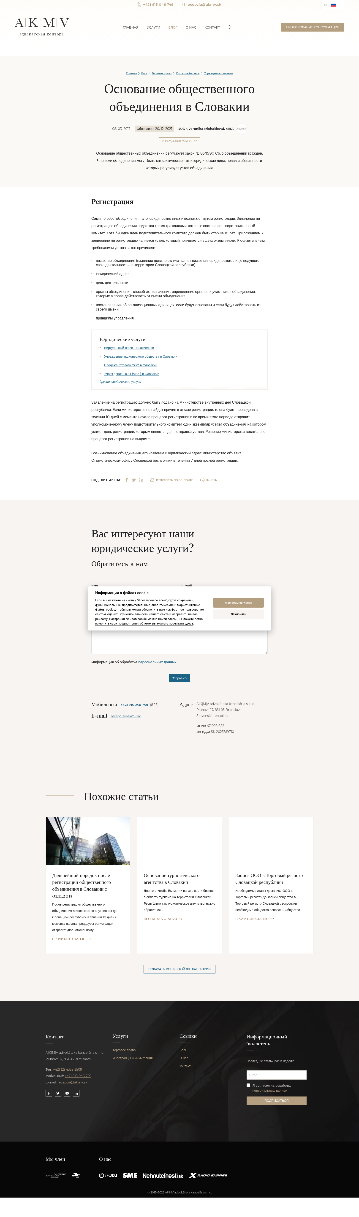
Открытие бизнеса (187, 73)
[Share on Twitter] (134, 481)
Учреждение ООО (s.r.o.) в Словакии (131, 374)
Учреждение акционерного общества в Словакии (140, 356)
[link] (230, 27)
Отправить (179, 679)
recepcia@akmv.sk (201, 4)
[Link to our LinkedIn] (76, 1094)
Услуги (153, 27)
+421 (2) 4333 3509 (67, 1071)
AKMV (42, 27)
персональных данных (157, 663)
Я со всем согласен (238, 602)
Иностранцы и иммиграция (133, 1062)
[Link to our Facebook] (49, 1094)
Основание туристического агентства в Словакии (172, 879)
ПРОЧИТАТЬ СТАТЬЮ (71, 940)
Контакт (212, 27)
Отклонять (238, 614)
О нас (191, 27)
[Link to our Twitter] (58, 1094)
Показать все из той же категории (179, 970)
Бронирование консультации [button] (313, 27)
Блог (172, 27)
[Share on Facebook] (127, 481)
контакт (185, 1070)
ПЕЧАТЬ (208, 481)
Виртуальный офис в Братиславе (129, 348)
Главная (131, 27)
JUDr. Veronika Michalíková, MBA (206, 129)
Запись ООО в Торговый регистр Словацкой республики (270, 879)
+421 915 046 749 (155, 4)
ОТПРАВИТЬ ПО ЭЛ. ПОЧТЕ (171, 481)
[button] (332, 4)
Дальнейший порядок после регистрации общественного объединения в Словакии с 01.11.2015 (82, 886)
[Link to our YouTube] (67, 1094)
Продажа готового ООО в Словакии (130, 365)
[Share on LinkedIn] (141, 481)
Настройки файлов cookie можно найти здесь (142, 619)
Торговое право (161, 73)
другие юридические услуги (120, 383)
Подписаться (276, 1102)
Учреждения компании (218, 73)
